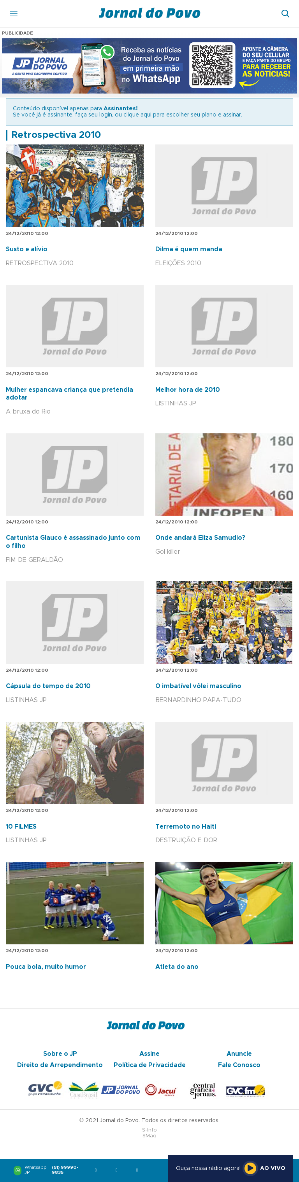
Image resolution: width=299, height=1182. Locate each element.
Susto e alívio (26, 249)
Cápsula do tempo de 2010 (48, 686)
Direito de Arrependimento (60, 1065)
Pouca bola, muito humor (46, 967)
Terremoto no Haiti (185, 827)
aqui (146, 115)
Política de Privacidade (150, 1065)
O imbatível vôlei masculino (198, 686)
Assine (149, 1054)
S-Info (149, 1130)
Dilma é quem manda (188, 249)
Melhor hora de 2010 (187, 390)
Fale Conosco (239, 1065)
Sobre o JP (60, 1054)
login (105, 115)
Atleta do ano (177, 967)
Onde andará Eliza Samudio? (200, 538)
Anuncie (239, 1054)
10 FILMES (21, 827)
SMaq (149, 1136)
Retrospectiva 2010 (56, 135)
